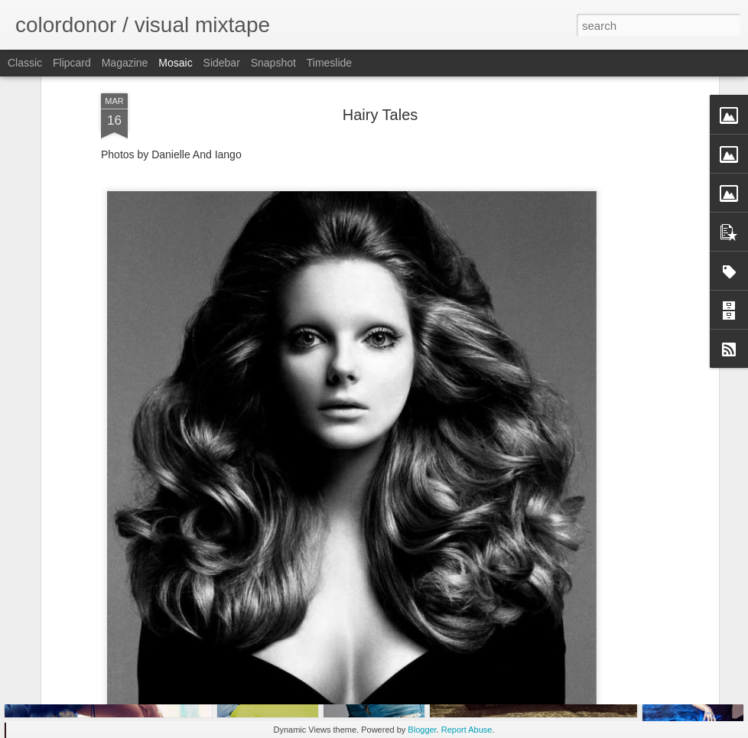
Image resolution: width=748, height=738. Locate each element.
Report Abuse (467, 729)
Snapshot (273, 63)
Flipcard (72, 63)
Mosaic (175, 63)
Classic (25, 63)
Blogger (422, 729)
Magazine (125, 63)
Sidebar (221, 63)
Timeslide (329, 63)
